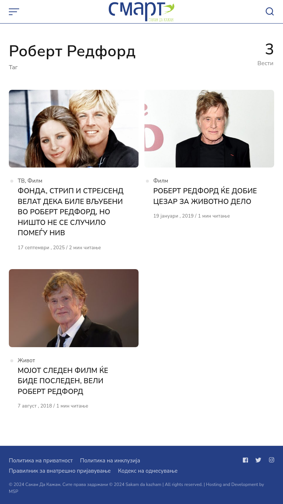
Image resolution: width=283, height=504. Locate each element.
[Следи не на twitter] (258, 460)
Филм (35, 180)
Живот (26, 360)
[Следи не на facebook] (247, 460)
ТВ (21, 180)
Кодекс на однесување (148, 471)
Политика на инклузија (110, 460)
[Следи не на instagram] (270, 460)
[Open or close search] (270, 12)
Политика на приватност (41, 460)
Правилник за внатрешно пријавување (60, 471)
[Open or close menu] (15, 12)
